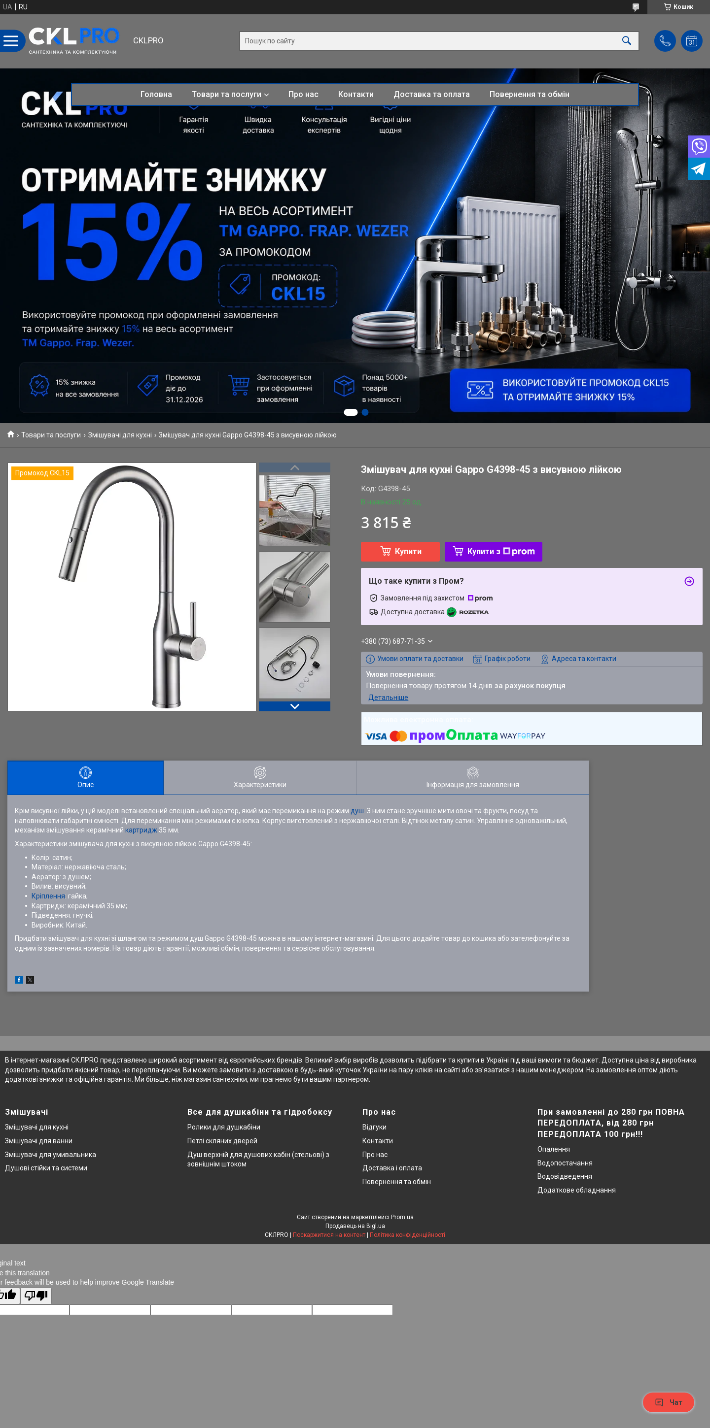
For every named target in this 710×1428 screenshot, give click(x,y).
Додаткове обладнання (576, 1190)
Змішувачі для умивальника (50, 1155)
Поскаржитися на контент (329, 1234)
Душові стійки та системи (46, 1168)
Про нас (303, 94)
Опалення (553, 1149)
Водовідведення (564, 1176)
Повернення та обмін (529, 94)
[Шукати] (627, 41)
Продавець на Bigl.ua (355, 1226)
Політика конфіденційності (407, 1234)
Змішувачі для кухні (120, 435)
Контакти (356, 94)
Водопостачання (565, 1163)
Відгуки (374, 1127)
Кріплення (48, 896)
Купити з (501, 551)
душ (357, 811)
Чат (668, 1402)
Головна (156, 94)
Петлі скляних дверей (222, 1141)
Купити (408, 551)
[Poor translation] (36, 1296)
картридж (141, 830)
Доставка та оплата (431, 94)
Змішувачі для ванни (38, 1141)
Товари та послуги (226, 94)
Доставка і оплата (392, 1168)
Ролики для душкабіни (223, 1127)
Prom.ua (402, 1217)
